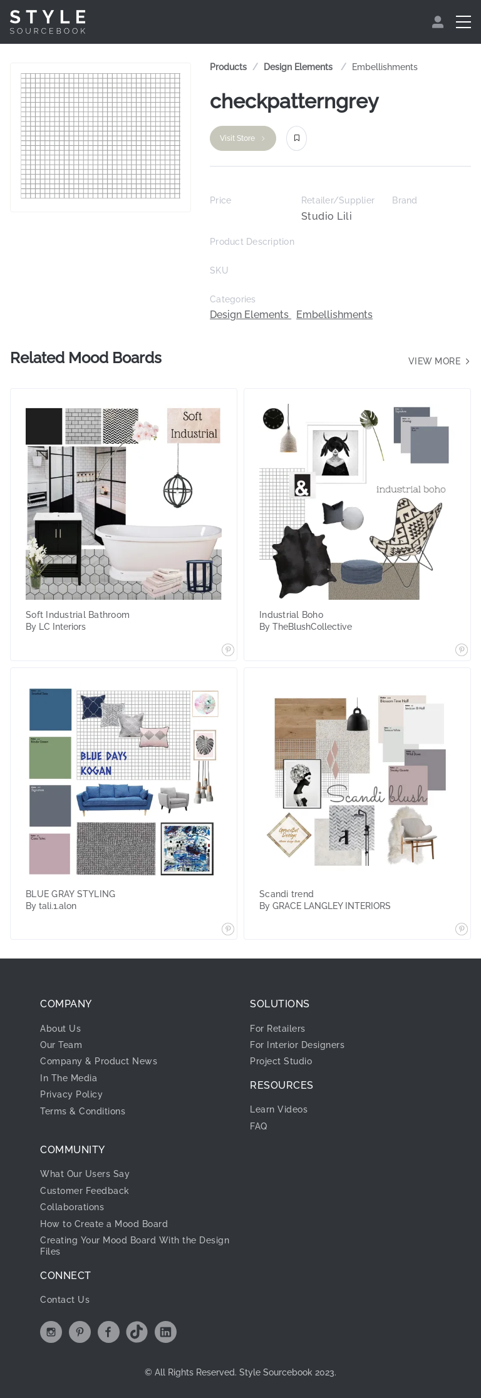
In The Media (68, 1078)
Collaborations (72, 1207)
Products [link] (228, 67)
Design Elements (299, 67)
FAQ (258, 1126)
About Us (60, 1029)
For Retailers (278, 1029)
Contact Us (65, 1300)
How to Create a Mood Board (104, 1224)
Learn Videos (279, 1109)
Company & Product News (98, 1061)
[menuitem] (439, 21)
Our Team (61, 1045)
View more (440, 361)
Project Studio (281, 1061)
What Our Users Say (85, 1174)
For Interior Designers (297, 1045)
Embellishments (385, 67)
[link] (299, 67)
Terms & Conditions (82, 1111)
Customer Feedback (85, 1191)
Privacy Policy (71, 1094)
